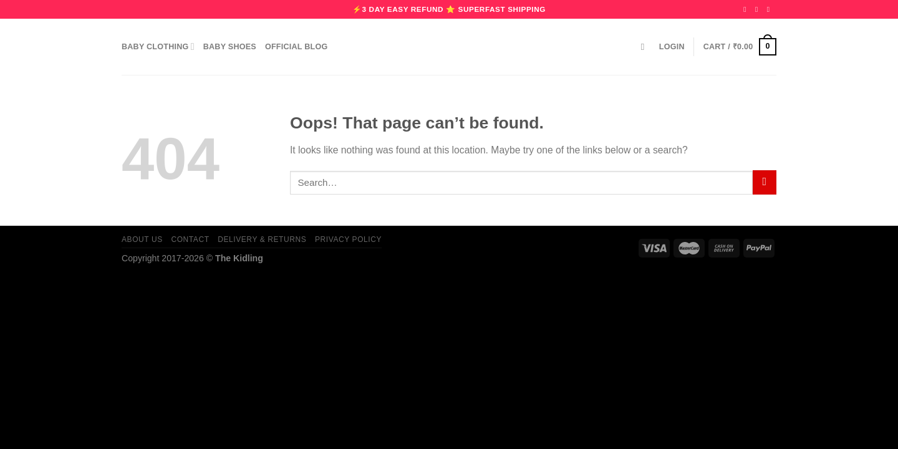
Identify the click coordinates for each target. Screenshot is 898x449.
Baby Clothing (158, 46)
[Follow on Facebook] (747, 9)
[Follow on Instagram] (759, 9)
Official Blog (296, 46)
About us (142, 239)
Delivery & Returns (262, 239)
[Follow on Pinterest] (771, 9)
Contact (190, 239)
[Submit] (764, 182)
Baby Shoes (229, 46)
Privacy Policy (348, 239)
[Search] (645, 47)
